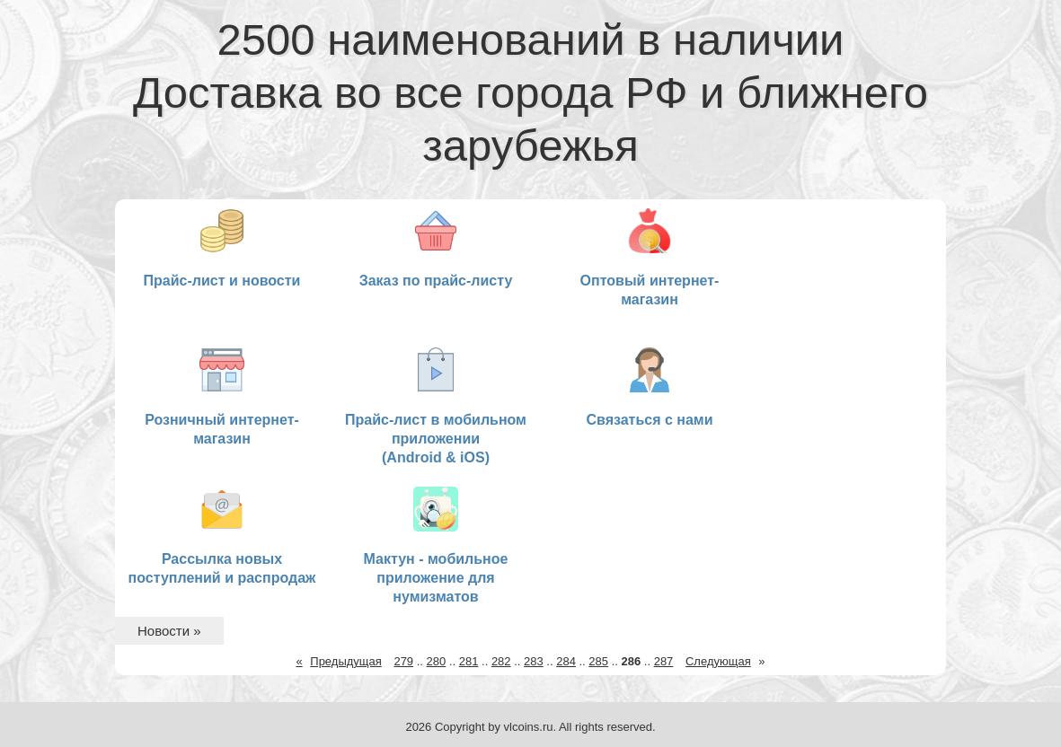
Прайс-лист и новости (222, 248)
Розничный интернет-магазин (222, 396)
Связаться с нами (649, 387)
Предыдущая (346, 661)
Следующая (718, 661)
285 (598, 661)
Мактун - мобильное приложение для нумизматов (436, 545)
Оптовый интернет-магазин (650, 257)
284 (566, 661)
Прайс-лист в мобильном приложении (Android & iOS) (435, 406)
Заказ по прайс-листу (436, 248)
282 (501, 661)
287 (664, 661)
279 (403, 661)
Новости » (169, 630)
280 (437, 661)
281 (469, 661)
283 (534, 661)
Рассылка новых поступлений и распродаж (222, 536)
